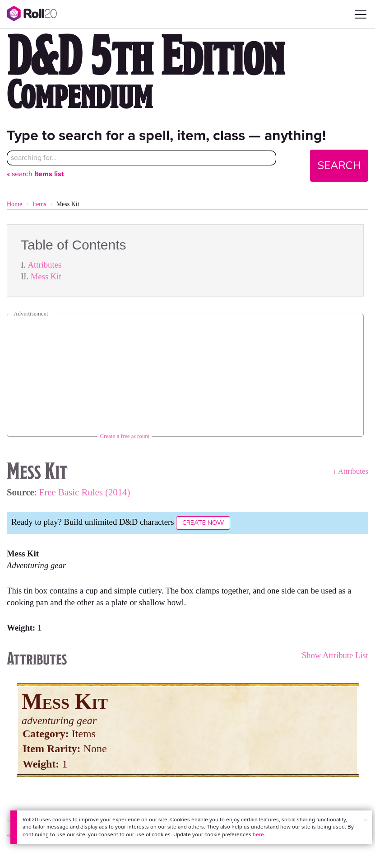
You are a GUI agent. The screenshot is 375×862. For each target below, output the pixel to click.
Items (39, 204)
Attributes (45, 264)
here (258, 834)
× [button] (365, 820)
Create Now (203, 522)
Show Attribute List (335, 655)
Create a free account (124, 436)
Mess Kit (46, 276)
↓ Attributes (350, 471)
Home (14, 204)
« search (35, 174)
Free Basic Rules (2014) (84, 492)
